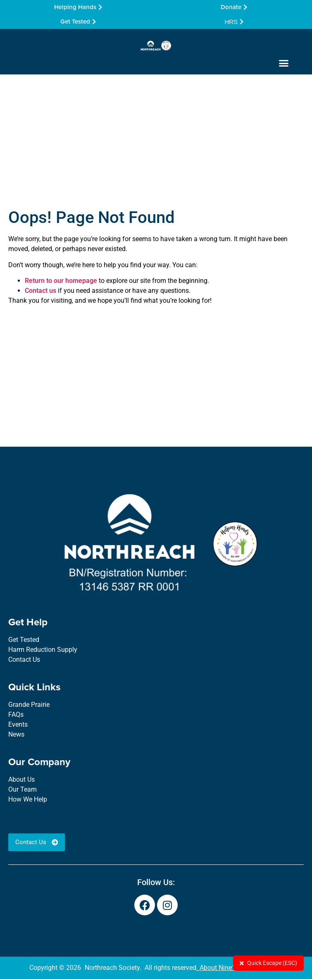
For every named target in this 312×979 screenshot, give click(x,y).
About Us (21, 779)
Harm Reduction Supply (42, 649)
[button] (284, 63)
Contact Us (24, 659)
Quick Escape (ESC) (268, 963)
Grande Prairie (29, 705)
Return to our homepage (61, 281)
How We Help (27, 799)
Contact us (40, 290)
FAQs (16, 714)
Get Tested (23, 640)
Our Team (22, 789)
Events (18, 724)
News (16, 734)
